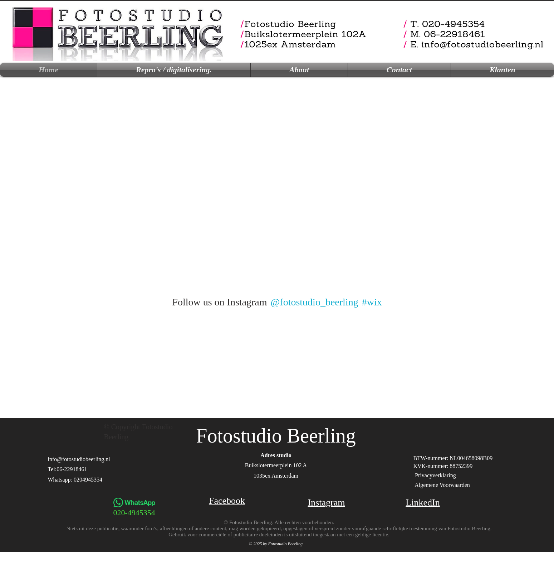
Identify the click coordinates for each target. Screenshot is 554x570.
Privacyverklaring (435, 475)
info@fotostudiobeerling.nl (79, 459)
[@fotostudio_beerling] (314, 302)
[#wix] (373, 302)
